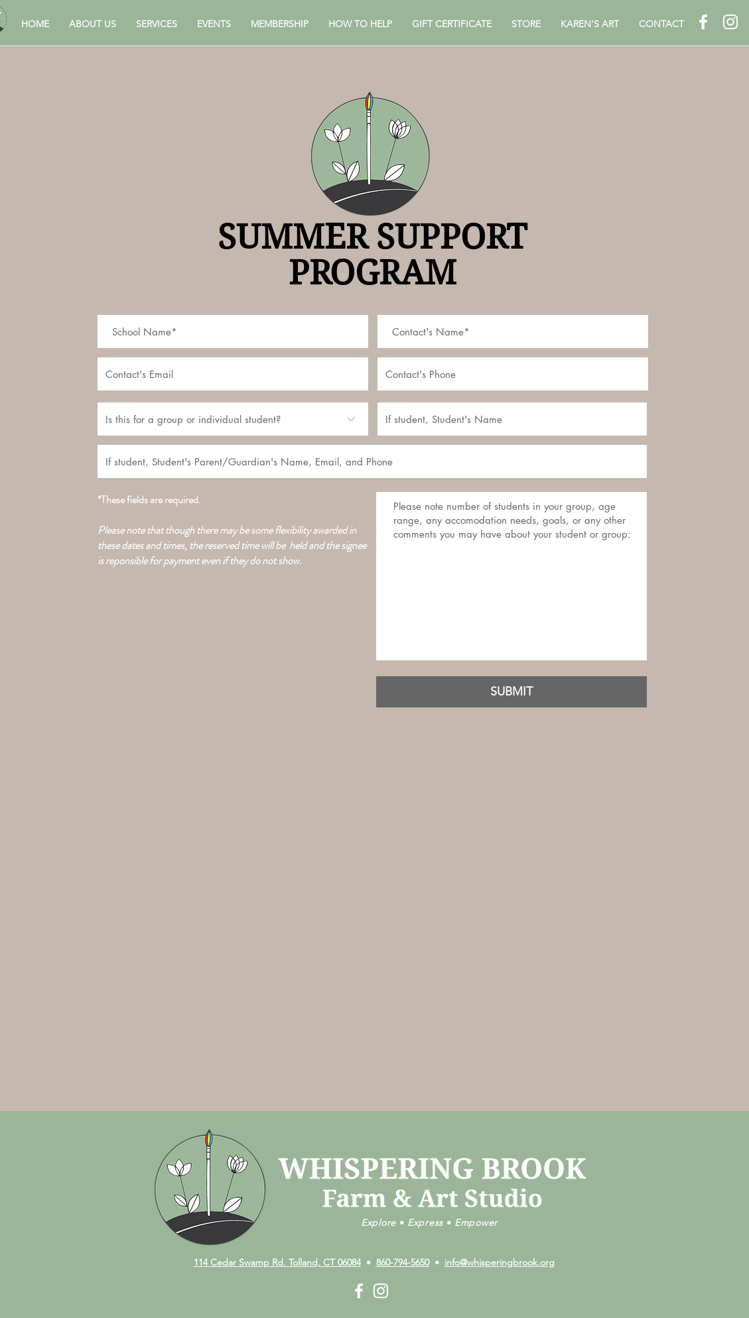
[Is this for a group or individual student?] (233, 419)
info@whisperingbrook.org (499, 1262)
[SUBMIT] (511, 691)
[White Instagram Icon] (730, 22)
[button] (92, 24)
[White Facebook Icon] (703, 22)
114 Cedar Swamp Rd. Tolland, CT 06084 (277, 1262)
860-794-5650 (402, 1262)
